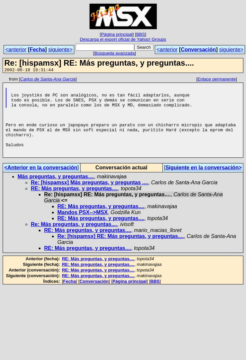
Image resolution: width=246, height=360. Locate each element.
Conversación (198, 49)
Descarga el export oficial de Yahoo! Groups (123, 39)
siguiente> (60, 49)
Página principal (117, 34)
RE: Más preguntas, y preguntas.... (74, 204)
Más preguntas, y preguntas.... (56, 192)
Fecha (37, 49)
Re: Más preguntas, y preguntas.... (74, 240)
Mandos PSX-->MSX (82, 228)
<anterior (16, 49)
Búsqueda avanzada (114, 53)
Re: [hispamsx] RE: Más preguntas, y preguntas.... (120, 252)
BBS (140, 34)
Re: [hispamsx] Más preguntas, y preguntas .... (89, 198)
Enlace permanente (217, 80)
